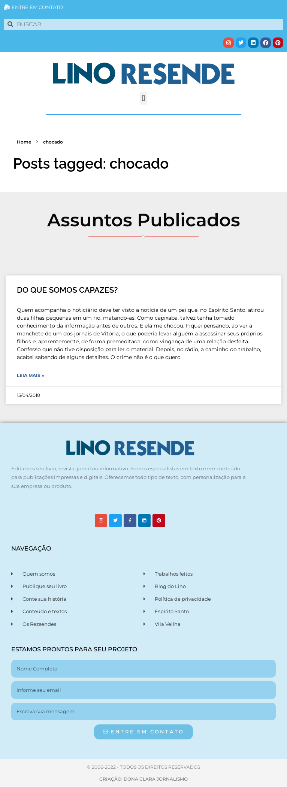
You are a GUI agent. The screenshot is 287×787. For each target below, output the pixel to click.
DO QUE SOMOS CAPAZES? (67, 290)
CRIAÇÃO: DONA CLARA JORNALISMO (143, 779)
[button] (143, 98)
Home (24, 142)
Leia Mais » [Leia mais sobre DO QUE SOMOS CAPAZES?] (30, 375)
